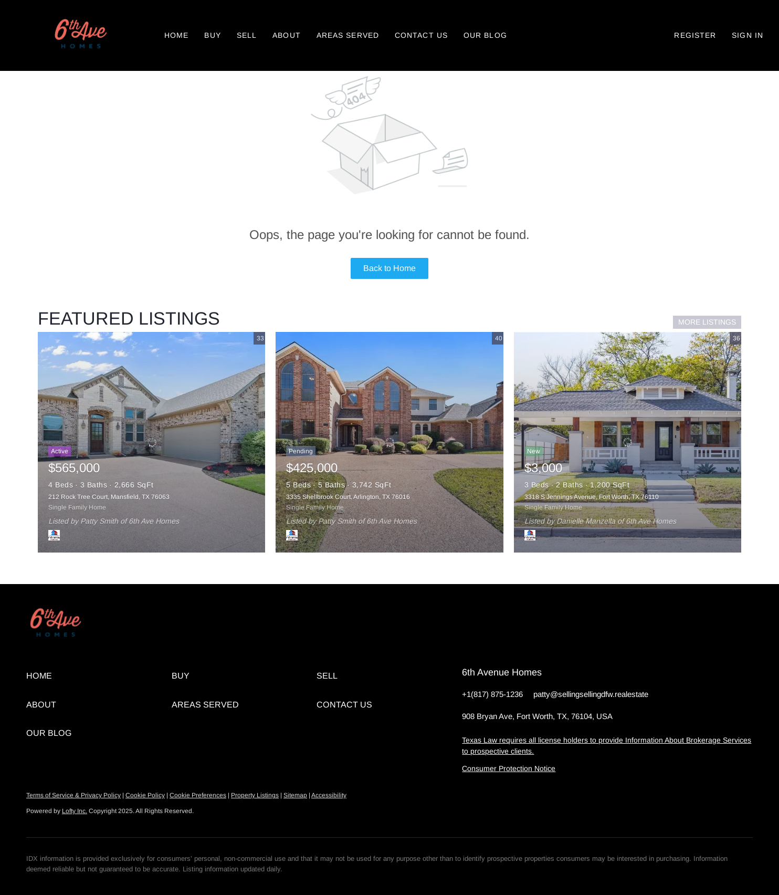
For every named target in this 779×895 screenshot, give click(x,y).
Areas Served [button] (348, 35)
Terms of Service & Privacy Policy (73, 795)
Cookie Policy (145, 795)
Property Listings (255, 795)
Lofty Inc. (74, 811)
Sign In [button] (747, 35)
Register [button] (695, 35)
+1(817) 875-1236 (492, 694)
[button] (79, 35)
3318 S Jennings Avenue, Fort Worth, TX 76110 (591, 497)
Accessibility (328, 795)
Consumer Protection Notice (508, 768)
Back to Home (389, 268)
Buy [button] (212, 35)
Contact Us (421, 35)
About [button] (286, 35)
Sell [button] (247, 35)
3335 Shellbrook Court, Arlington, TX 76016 (348, 497)
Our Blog (485, 35)
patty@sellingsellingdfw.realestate (590, 694)
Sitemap (295, 795)
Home (176, 35)
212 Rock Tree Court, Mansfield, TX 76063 (109, 497)
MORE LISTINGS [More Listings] (707, 322)
